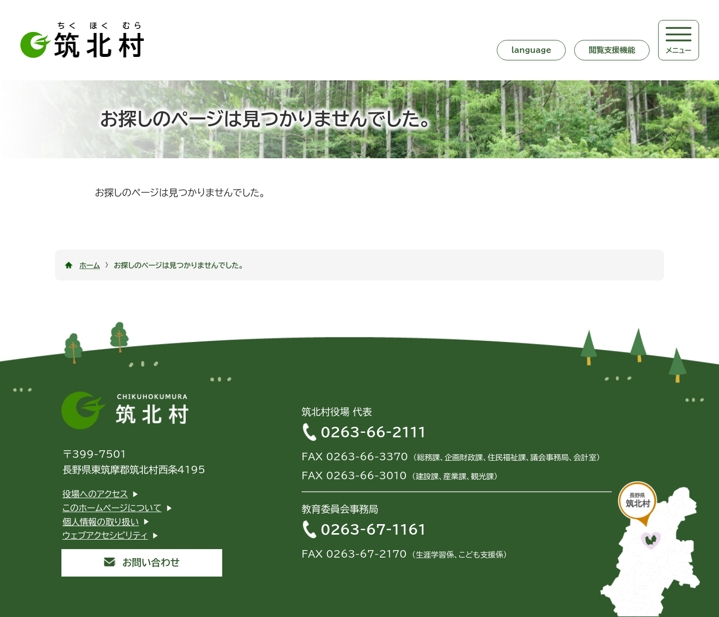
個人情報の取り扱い (100, 522)
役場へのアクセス (95, 494)
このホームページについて (112, 508)
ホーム (89, 265)
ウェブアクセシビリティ (105, 535)
